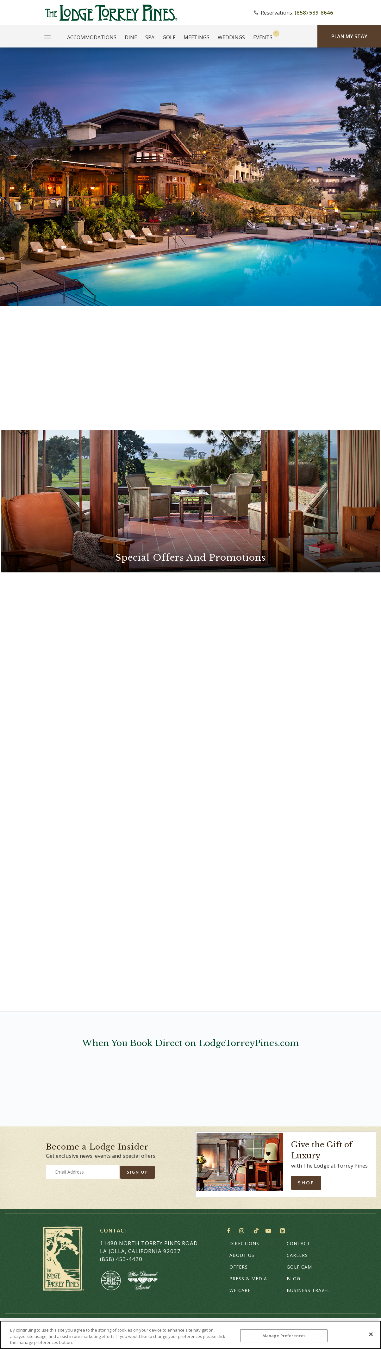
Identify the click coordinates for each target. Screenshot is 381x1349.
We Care (240, 1290)
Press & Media (248, 1279)
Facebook (230, 1231)
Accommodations (91, 37)
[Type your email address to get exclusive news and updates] (82, 1172)
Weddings (231, 37)
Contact (298, 1243)
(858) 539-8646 (314, 12)
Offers (238, 1267)
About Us (241, 1255)
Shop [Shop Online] (306, 1182)
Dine (131, 37)
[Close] (371, 1334)
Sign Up (137, 1172)
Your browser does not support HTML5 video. (190, 176)
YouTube (269, 1231)
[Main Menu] (47, 38)
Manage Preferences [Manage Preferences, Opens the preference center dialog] (283, 1335)
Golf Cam (299, 1267)
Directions (244, 1243)
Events (262, 37)
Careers (297, 1255)
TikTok (256, 1230)
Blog (293, 1279)
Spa (149, 37)
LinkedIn (284, 1231)
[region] (190, 1335)
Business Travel (308, 1290)
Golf (169, 37)
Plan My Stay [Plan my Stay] (349, 36)
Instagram (243, 1231)
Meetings (196, 37)
